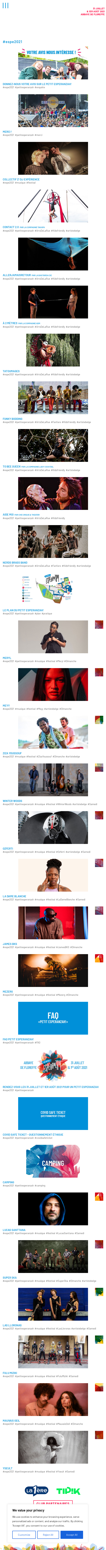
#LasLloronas (63, 1328)
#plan (38, 613)
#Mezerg (60, 995)
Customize (24, 1534)
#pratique (47, 613)
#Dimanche (70, 661)
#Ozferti (60, 852)
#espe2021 (8, 87)
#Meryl (59, 661)
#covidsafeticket (43, 1138)
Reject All (48, 1534)
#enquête (40, 87)
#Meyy (39, 709)
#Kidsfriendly (58, 230)
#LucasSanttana (65, 1233)
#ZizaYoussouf (44, 756)
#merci (38, 135)
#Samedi (92, 804)
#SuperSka (62, 1281)
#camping (40, 1185)
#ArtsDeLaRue (42, 230)
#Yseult (60, 1471)
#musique (20, 182)
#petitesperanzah (24, 87)
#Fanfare (56, 422)
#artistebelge (73, 230)
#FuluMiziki (62, 1376)
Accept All (71, 1534)
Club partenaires (53, 1504)
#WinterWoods (64, 804)
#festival (31, 182)
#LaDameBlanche (65, 899)
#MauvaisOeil (63, 1424)
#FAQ (37, 1042)
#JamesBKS (62, 947)
